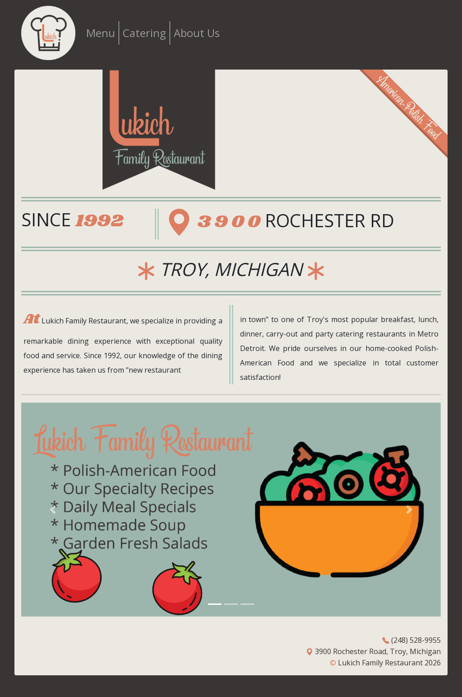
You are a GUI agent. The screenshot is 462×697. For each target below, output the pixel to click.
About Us (197, 32)
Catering (144, 32)
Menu (100, 32)
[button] (52, 509)
